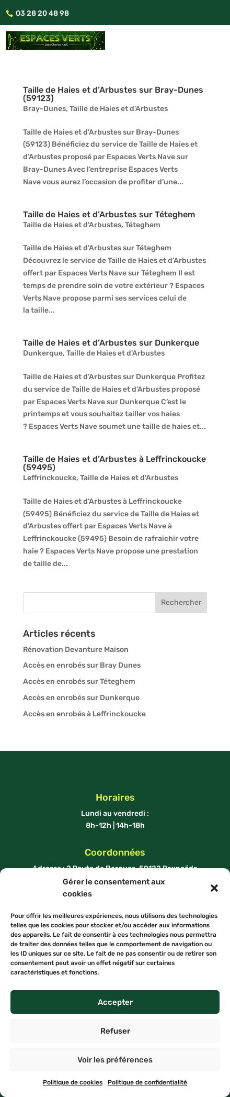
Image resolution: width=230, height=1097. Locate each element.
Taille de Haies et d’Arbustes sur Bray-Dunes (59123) (113, 94)
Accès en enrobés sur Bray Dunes (82, 665)
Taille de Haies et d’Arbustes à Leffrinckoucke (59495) (114, 463)
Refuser (115, 1031)
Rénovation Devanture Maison (76, 649)
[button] (214, 888)
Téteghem (142, 224)
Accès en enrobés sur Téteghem (79, 681)
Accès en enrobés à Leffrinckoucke (84, 714)
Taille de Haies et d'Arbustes (119, 108)
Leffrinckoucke (49, 477)
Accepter (115, 1002)
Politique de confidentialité (147, 1082)
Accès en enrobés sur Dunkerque (81, 697)
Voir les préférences (115, 1060)
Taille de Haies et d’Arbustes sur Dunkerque (111, 343)
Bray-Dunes (44, 108)
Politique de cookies (72, 1082)
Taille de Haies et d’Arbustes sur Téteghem (109, 214)
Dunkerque (43, 353)
